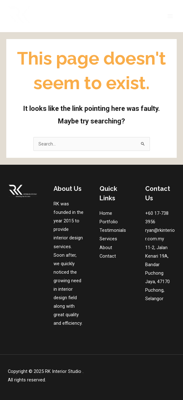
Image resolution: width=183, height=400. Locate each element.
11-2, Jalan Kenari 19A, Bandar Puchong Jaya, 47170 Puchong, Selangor (157, 273)
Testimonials (113, 230)
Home (106, 213)
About (106, 247)
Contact (108, 256)
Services (108, 239)
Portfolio (109, 222)
